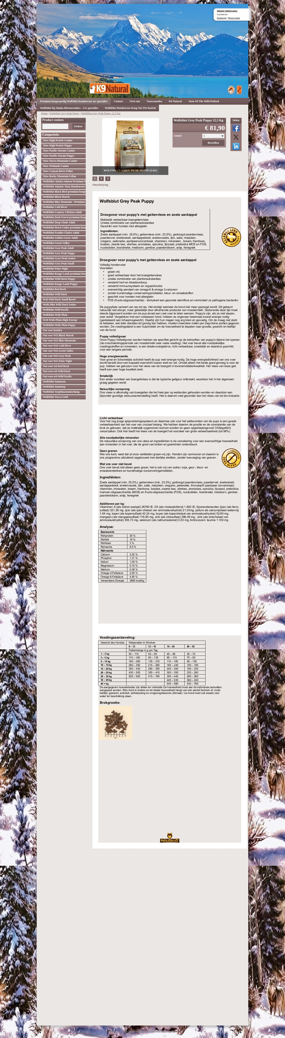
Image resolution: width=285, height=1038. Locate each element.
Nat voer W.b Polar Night (57, 361)
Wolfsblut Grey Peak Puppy (64, 113)
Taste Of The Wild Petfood (203, 101)
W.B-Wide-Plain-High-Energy (60, 320)
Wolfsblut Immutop (54, 386)
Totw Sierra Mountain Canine (60, 160)
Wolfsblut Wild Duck (55, 294)
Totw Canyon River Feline (58, 171)
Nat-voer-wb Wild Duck (56, 371)
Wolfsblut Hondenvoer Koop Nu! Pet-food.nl (130, 108)
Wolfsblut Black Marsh (56, 196)
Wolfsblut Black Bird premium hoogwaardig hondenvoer (64, 191)
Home (44, 113)
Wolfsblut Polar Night (55, 268)
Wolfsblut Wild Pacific (56, 309)
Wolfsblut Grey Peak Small (58, 263)
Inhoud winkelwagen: (227, 11)
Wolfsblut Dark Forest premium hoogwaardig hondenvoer (64, 217)
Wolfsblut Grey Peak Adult (58, 248)
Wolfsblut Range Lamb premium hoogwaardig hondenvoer (64, 273)
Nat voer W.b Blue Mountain (59, 340)
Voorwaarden (154, 101)
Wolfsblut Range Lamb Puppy (60, 284)
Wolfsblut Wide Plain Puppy (59, 325)
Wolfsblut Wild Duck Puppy (59, 278)
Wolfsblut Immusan (54, 381)
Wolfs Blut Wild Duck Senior (59, 304)
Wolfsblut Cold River (55, 207)
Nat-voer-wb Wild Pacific (57, 376)
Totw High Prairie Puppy (57, 145)
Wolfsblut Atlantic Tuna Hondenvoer (64, 186)
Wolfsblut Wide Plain (55, 314)
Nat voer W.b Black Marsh (58, 335)
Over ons (135, 101)
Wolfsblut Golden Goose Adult (60, 237)
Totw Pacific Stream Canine (59, 150)
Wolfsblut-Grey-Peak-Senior (59, 258)
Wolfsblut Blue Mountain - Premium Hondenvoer (64, 201)
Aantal (177, 135)
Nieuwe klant (234, 18)
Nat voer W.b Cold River (57, 345)
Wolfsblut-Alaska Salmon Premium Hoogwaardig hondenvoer (64, 181)
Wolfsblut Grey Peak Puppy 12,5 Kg (100, 113)
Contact (118, 101)
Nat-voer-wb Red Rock (56, 366)
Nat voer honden (52, 330)
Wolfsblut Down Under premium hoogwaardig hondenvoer (64, 227)
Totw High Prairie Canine (58, 140)
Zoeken (78, 126)
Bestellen (213, 142)
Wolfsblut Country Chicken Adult (62, 212)
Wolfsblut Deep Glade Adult (59, 222)
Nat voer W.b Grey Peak (57, 355)
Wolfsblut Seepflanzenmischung (61, 391)
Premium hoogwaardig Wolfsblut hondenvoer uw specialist (73, 101)
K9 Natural (175, 101)
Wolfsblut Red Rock (54, 289)
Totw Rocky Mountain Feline (59, 176)
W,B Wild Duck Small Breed (59, 299)
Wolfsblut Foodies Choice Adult (61, 232)
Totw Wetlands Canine (56, 166)
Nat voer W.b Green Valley (58, 350)
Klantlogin (221, 18)
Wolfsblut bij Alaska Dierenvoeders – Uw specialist (69, 108)
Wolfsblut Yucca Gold (55, 397)
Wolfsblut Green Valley (56, 243)
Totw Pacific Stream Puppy (58, 155)
